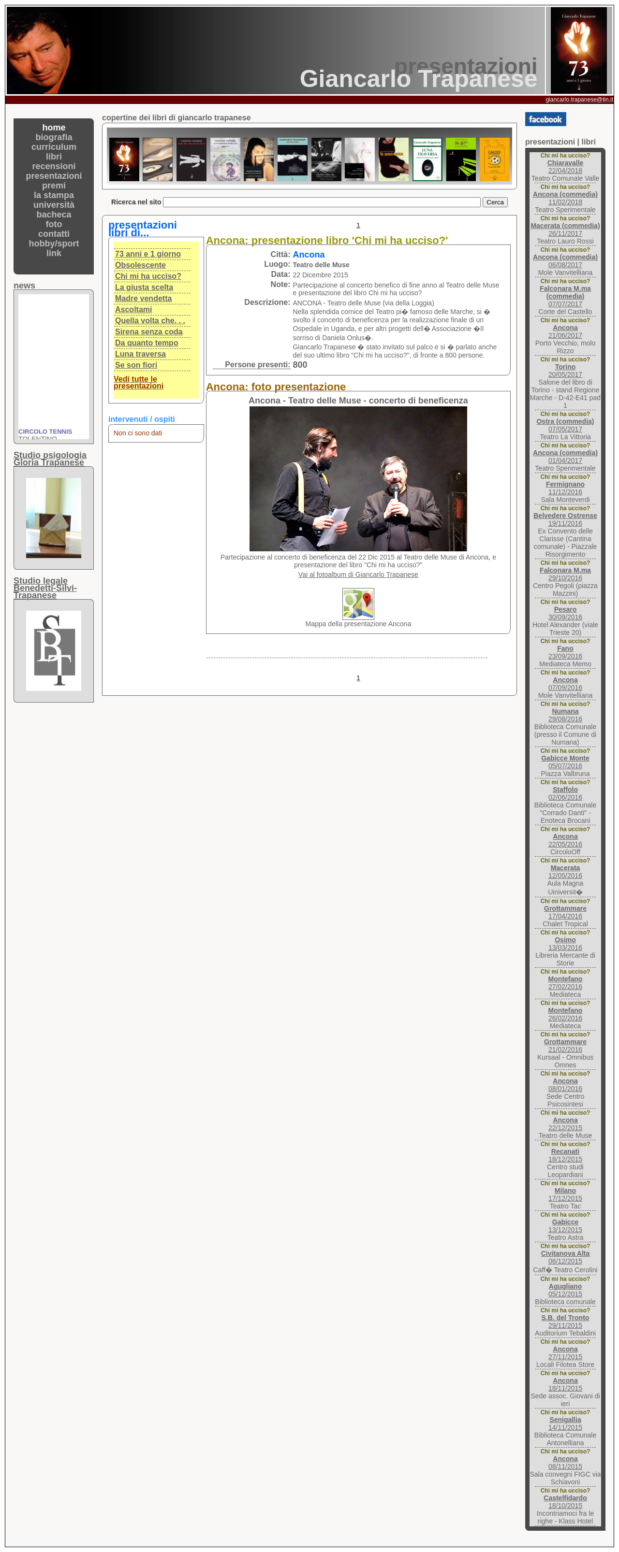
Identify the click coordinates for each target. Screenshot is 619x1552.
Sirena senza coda (149, 332)
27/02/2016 (565, 983)
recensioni (53, 166)
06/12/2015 (565, 1257)
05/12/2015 (565, 1290)
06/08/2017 (565, 261)
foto (54, 224)
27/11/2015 (565, 1353)
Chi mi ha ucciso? (148, 276)
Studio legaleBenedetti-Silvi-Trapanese (45, 588)
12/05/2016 (565, 871)
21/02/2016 (565, 1045)
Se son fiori (136, 365)
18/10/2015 (565, 1501)
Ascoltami (133, 309)
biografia (53, 137)
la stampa (54, 195)
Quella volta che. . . (150, 320)
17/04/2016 (565, 912)
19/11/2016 (565, 519)
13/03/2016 (565, 943)
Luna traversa (140, 354)
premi (54, 185)
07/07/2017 (565, 296)
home (53, 127)
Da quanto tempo (146, 343)
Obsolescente (140, 265)
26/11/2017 (565, 229)
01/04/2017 (565, 456)
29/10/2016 (565, 574)
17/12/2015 (565, 1194)
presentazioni (54, 176)
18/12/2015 (565, 1155)
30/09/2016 (565, 613)
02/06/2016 (565, 793)
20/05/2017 (565, 370)
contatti (54, 234)
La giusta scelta (144, 287)
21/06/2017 (565, 331)
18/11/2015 (565, 1384)
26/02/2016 (565, 1014)
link (53, 253)
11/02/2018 (565, 198)
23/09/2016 (565, 652)
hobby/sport (54, 243)
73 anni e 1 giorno (148, 254)
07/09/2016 (565, 683)
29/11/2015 (566, 1321)
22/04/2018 (565, 166)
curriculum (53, 147)
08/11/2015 (565, 1462)
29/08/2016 (565, 715)
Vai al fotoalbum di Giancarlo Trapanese (358, 574)
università (53, 205)
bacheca (53, 214)
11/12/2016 (565, 488)
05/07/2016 (565, 762)
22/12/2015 (565, 1124)
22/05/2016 (565, 840)
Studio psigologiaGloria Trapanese (50, 458)
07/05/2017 (565, 425)
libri (54, 156)
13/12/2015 (565, 1226)
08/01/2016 (565, 1084)
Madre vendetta (143, 298)
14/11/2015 (565, 1423)
